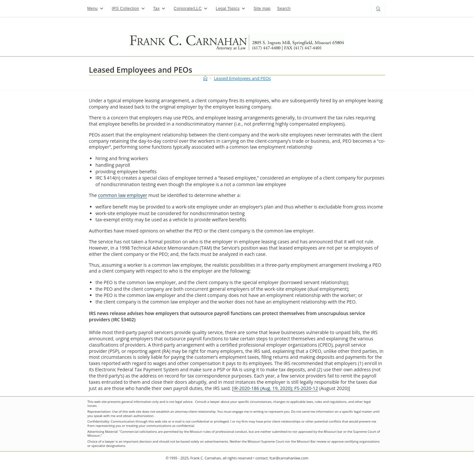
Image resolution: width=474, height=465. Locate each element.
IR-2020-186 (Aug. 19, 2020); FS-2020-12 (276, 388)
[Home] (205, 78)
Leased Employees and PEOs (242, 78)
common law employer (122, 195)
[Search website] (378, 9)
